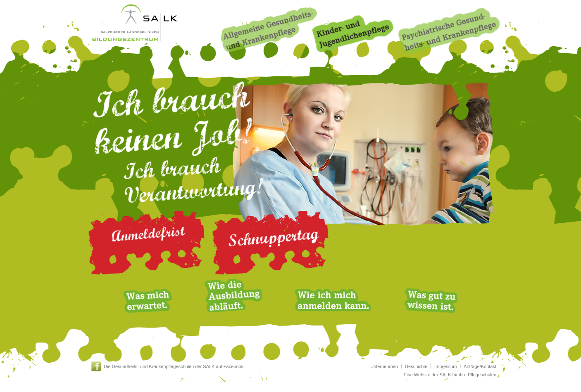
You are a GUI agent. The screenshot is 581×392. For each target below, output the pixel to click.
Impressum (445, 366)
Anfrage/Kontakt (480, 366)
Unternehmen (384, 366)
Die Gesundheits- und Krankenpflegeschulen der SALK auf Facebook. (174, 366)
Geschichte (416, 366)
